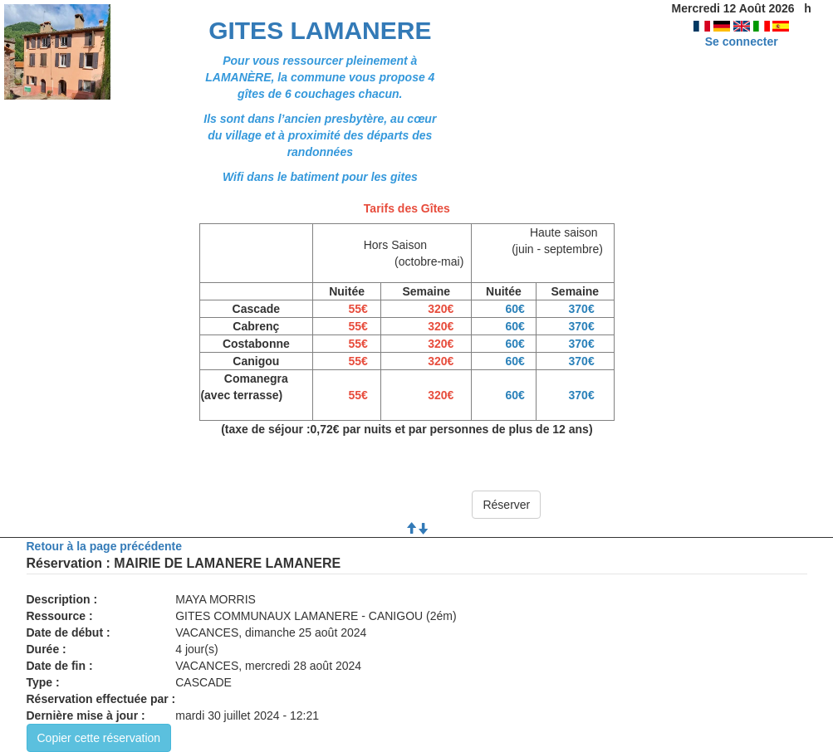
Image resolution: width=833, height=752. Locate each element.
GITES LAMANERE (319, 30)
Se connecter (741, 41)
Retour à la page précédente (105, 546)
